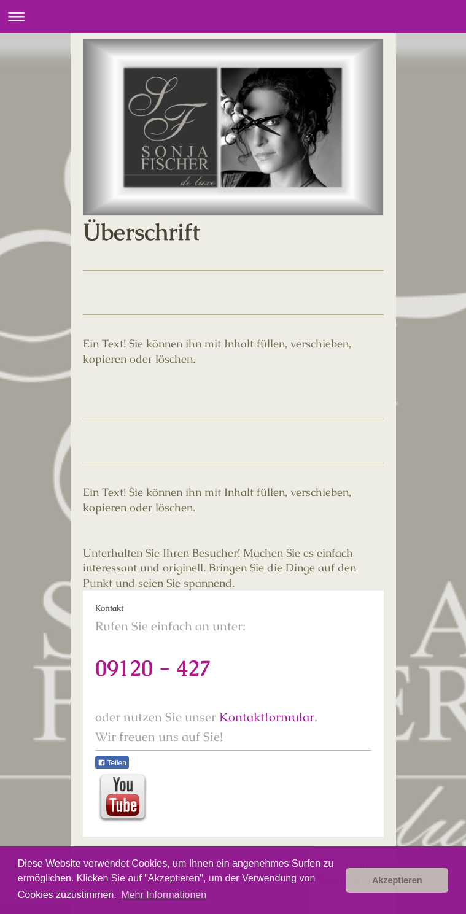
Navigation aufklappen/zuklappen (233, 16)
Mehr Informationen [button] (163, 894)
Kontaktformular (266, 717)
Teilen (112, 763)
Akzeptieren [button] (397, 880)
